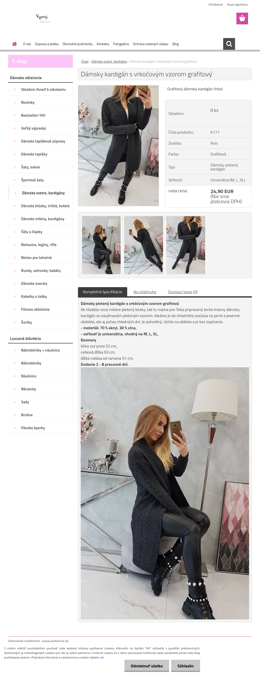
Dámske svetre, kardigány (109, 61)
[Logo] (43, 18)
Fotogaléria (121, 43)
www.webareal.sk (55, 641)
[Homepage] (13, 44)
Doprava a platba (46, 43)
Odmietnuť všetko (147, 666)
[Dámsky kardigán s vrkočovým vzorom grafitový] (118, 87)
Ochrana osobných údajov (150, 43)
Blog (175, 43)
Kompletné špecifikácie (102, 292)
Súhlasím (185, 666)
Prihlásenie (216, 4)
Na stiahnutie (145, 292)
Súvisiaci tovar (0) (183, 292)
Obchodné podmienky (77, 43)
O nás (27, 43)
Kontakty (103, 43)
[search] (229, 44)
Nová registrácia (237, 4)
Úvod (84, 61)
